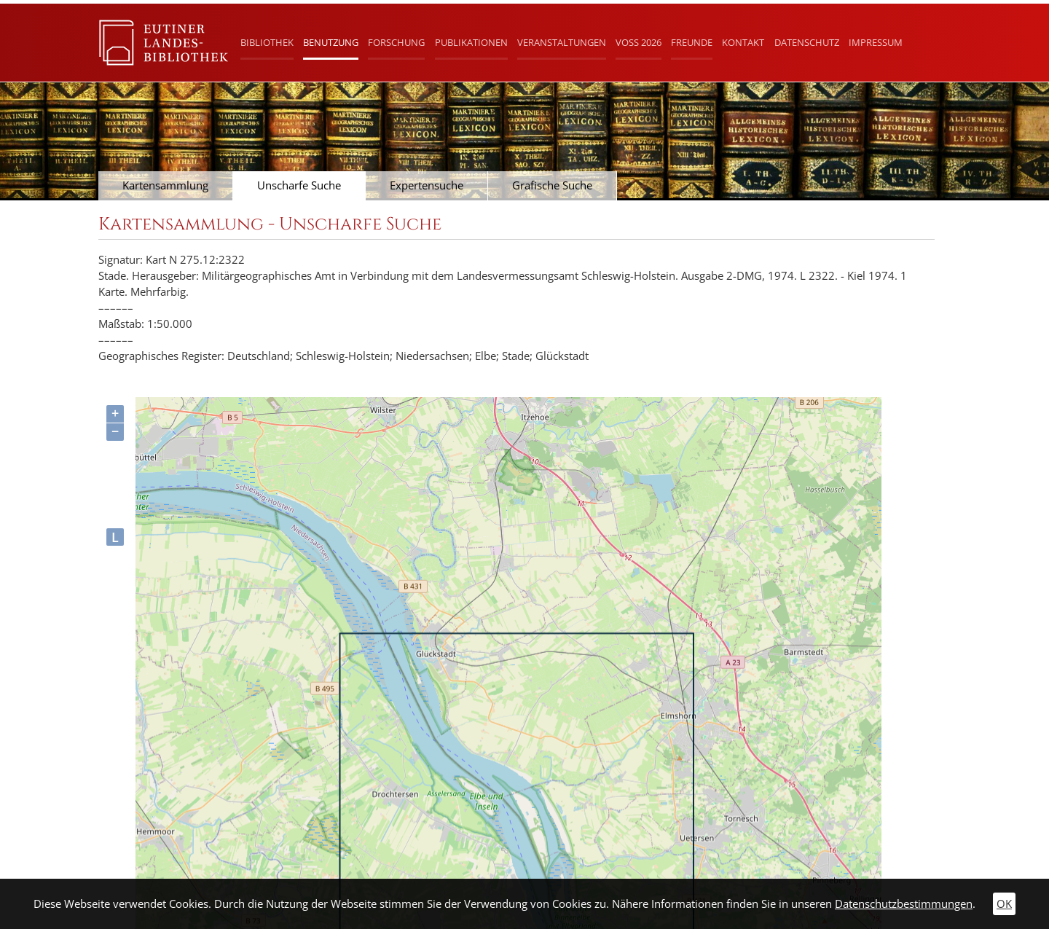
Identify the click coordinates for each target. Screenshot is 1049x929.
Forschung (396, 42)
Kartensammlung (165, 185)
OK (1004, 904)
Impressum (876, 42)
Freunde (691, 42)
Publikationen (471, 42)
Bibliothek (267, 42)
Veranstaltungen (561, 42)
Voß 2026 (638, 42)
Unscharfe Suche (299, 185)
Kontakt (743, 42)
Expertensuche (426, 185)
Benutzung (330, 42)
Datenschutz (806, 42)
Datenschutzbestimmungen (904, 904)
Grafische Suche (552, 185)
